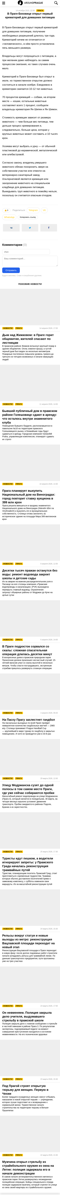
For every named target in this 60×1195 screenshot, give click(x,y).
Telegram (33, 210)
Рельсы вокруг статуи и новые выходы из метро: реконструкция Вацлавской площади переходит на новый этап (28, 941)
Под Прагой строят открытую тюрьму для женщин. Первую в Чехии (25, 1089)
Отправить (11, 270)
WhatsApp (9, 217)
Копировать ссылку (28, 217)
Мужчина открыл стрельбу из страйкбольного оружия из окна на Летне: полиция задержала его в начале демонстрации (28, 1167)
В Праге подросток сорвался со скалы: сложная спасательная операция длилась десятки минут (27, 650)
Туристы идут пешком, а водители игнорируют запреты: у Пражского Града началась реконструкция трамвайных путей (27, 864)
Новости (8, 328)
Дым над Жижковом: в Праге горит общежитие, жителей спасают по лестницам (28, 338)
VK (44, 210)
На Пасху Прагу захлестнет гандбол (28, 719)
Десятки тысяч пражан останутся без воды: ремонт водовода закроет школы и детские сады (29, 574)
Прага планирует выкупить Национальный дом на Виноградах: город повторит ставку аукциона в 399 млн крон (28, 496)
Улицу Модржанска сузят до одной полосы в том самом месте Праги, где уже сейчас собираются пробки (28, 789)
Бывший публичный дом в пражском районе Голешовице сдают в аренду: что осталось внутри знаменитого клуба (29, 416)
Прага (40, 11)
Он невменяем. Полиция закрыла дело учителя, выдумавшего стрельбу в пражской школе (27, 1016)
